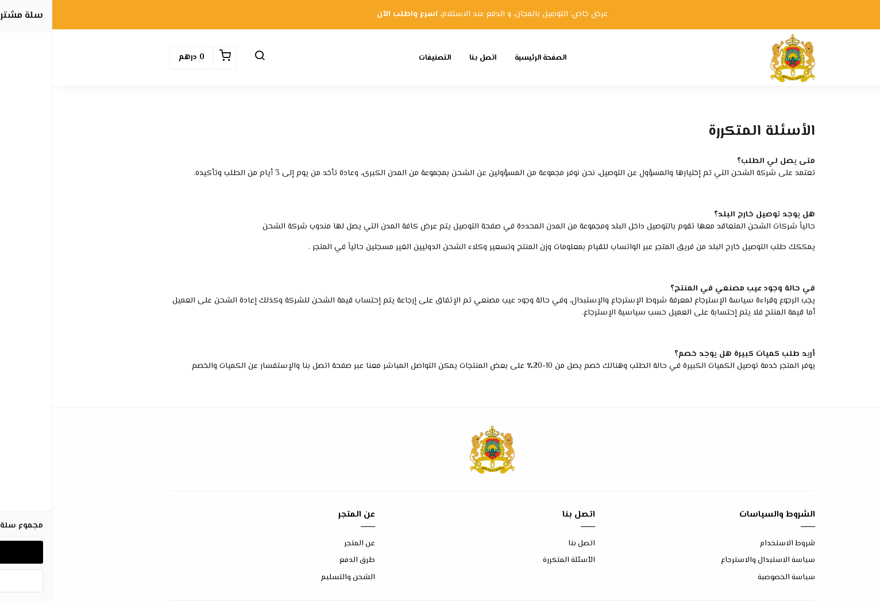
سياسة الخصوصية (734, 577)
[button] (207, 57)
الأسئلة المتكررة (517, 560)
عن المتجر (307, 543)
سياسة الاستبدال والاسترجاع (716, 560)
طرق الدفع (305, 560)
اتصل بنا (430, 58)
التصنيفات (382, 58)
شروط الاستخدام (735, 543)
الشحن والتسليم (296, 577)
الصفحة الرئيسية (488, 58)
